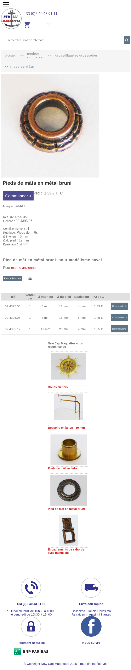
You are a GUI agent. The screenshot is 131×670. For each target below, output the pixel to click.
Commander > (18, 196)
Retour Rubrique (12, 278)
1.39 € (98, 306)
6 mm (46, 306)
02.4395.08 (13, 317)
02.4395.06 (13, 306)
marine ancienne (23, 267)
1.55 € (98, 329)
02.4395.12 (13, 329)
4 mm (82, 306)
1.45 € (98, 317)
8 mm (46, 317)
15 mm (64, 317)
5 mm (82, 317)
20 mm (64, 329)
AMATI (21, 206)
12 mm (64, 306)
